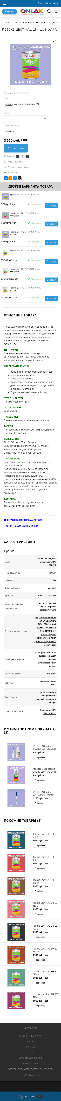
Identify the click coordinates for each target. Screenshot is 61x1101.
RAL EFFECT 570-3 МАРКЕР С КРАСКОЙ (48, 631)
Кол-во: (10, 156)
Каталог (9, 11)
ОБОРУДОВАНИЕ (30, 1075)
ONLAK (52, 572)
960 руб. (39, 775)
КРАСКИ (30, 1041)
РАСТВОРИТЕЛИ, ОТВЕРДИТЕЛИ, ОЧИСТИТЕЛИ (30, 1069)
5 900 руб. (40, 886)
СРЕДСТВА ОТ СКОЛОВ (30, 1058)
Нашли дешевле (13, 161)
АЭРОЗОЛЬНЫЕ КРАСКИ (30, 1036)
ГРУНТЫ (30, 1047)
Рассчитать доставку (16, 167)
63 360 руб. (9, 260)
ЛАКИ (30, 1052)
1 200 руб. (40, 798)
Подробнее (39, 757)
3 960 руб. (8, 204)
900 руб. (39, 752)
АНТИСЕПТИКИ (30, 1063)
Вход (40, 3)
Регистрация (52, 3)
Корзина (30, 1096)
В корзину (16, 148)
